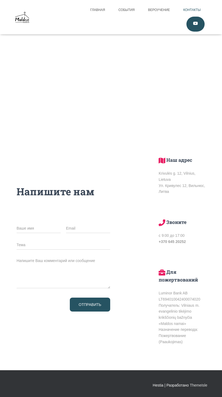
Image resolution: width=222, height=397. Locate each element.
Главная (97, 10)
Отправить (90, 304)
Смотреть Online (195, 24)
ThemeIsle (198, 385)
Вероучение (159, 10)
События (126, 10)
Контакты (192, 10)
